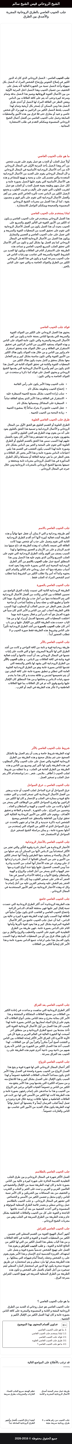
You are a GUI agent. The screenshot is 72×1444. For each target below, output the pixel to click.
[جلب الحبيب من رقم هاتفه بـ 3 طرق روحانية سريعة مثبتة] (53, 1408)
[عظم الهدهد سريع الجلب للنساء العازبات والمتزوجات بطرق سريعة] (18, 1379)
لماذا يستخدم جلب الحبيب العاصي (47, 1333)
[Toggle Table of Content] (62, 1325)
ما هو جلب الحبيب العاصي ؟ (49, 1344)
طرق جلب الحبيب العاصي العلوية (47, 1340)
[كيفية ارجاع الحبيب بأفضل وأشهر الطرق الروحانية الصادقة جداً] (18, 1408)
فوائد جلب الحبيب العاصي (50, 1337)
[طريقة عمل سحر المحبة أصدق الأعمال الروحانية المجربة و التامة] (53, 1379)
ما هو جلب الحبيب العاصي (51, 1329)
